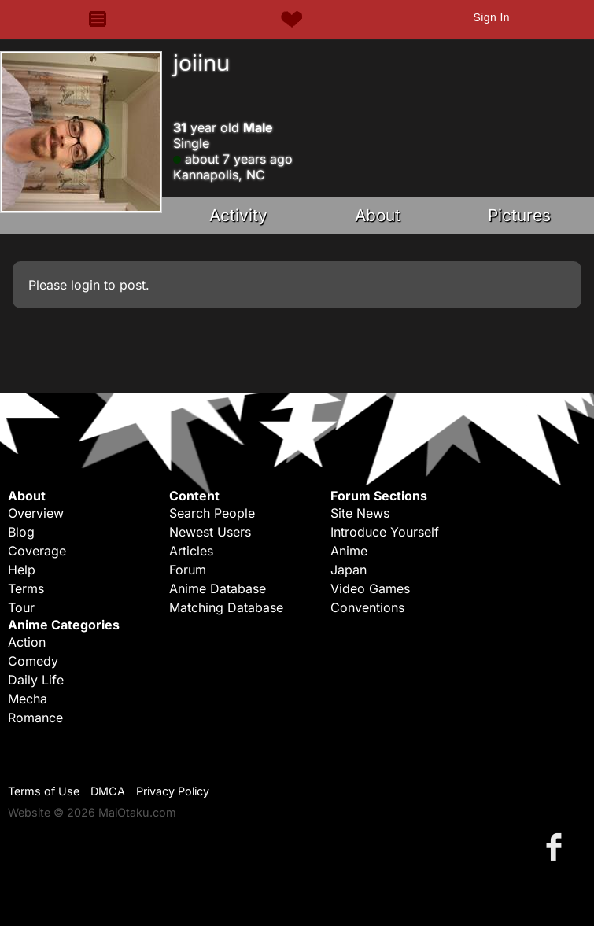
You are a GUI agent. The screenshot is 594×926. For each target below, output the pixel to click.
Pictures (519, 215)
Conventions (367, 607)
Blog (21, 532)
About (377, 215)
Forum (187, 569)
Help (21, 569)
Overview (36, 513)
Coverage (37, 551)
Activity (238, 215)
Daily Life (36, 680)
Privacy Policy (172, 791)
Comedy (33, 661)
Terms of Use (43, 791)
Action (27, 642)
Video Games (370, 588)
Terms (26, 588)
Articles (191, 551)
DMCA (107, 791)
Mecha (27, 698)
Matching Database (226, 607)
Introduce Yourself (384, 532)
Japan (348, 569)
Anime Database (217, 588)
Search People (212, 513)
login (85, 285)
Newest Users (210, 532)
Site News (359, 513)
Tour (21, 607)
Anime (348, 551)
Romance (35, 717)
